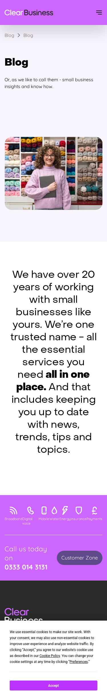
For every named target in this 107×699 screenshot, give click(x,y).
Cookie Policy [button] (49, 656)
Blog (28, 35)
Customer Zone (79, 557)
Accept (53, 686)
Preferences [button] (79, 662)
